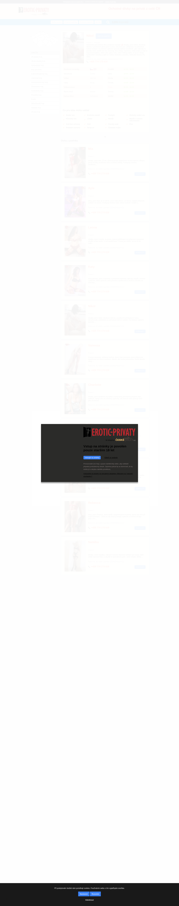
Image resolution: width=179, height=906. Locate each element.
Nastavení (84, 894)
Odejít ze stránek (111, 458)
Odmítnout (89, 900)
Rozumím (95, 894)
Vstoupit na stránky (92, 458)
